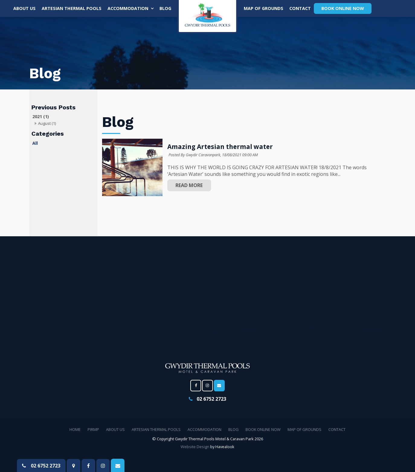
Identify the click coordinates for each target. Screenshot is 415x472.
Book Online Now (342, 8)
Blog (165, 8)
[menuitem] (75, 429)
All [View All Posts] (35, 143)
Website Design (195, 446)
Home (75, 429)
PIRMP (93, 429)
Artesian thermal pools (71, 8)
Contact (300, 8)
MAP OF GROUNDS (263, 8)
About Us (24, 8)
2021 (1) (40, 116)
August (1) (47, 123)
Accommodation (128, 8)
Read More (189, 185)
